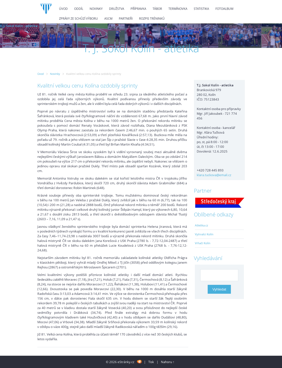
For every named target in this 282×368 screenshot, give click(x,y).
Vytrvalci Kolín (204, 234)
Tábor (157, 9)
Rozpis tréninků (152, 18)
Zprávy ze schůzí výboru (78, 18)
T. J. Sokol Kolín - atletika (19, 26)
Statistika (201, 9)
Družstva (116, 9)
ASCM (108, 18)
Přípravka (138, 9)
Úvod (63, 9)
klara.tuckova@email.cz (214, 175)
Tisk (151, 362)
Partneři (126, 18)
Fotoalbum (224, 9)
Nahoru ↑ (167, 362)
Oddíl (78, 9)
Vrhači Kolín (202, 243)
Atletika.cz (201, 225)
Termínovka (177, 9)
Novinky (96, 9)
